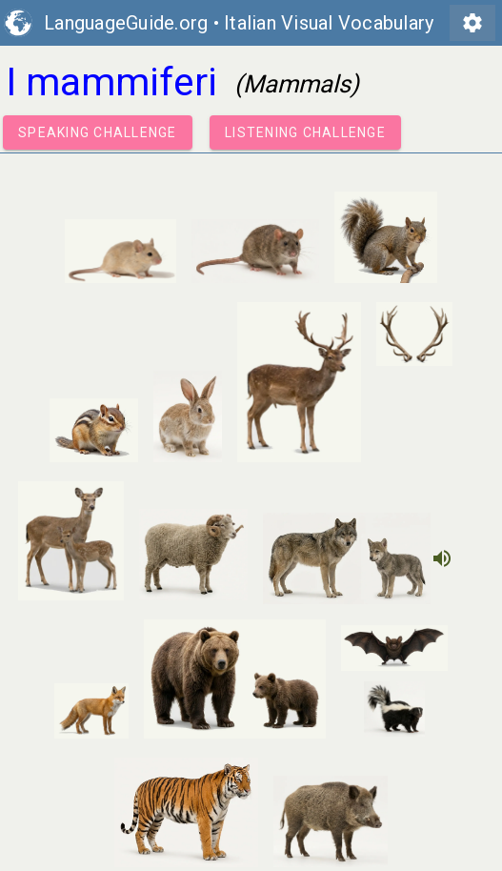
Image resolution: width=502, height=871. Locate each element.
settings (472, 22)
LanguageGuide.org (126, 22)
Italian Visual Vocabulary (328, 22)
